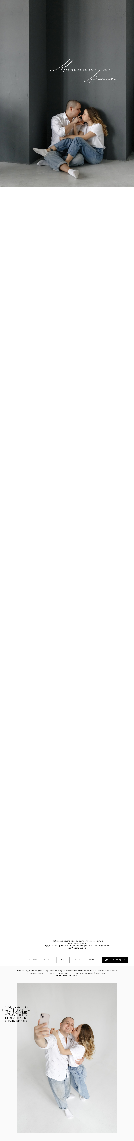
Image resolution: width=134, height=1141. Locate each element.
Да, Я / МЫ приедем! (115, 960)
